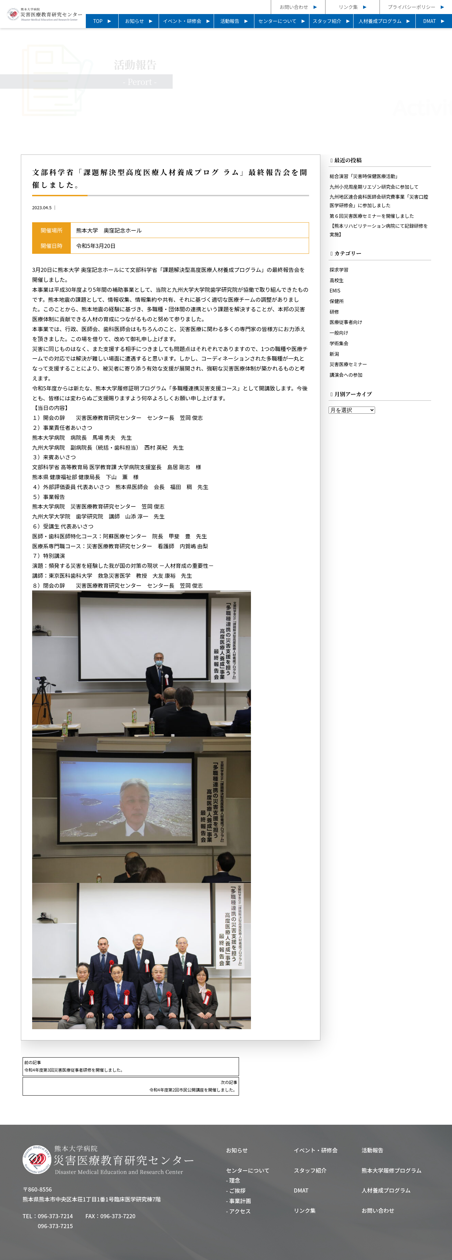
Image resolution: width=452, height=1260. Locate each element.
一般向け (339, 335)
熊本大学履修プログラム (392, 1151)
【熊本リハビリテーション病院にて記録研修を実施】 (379, 232)
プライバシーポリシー (412, 6)
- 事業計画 (238, 1181)
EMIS (335, 293)
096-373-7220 (118, 1196)
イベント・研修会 (182, 20)
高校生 (337, 282)
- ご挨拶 (235, 1171)
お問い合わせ (294, 6)
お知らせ (134, 20)
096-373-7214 (55, 1196)
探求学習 (339, 272)
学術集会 (339, 346)
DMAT (429, 20)
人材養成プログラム (380, 20)
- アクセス (238, 1192)
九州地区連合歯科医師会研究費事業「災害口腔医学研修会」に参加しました (379, 202)
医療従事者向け (347, 324)
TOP (98, 20)
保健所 (337, 304)
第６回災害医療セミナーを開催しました (374, 217)
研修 (335, 314)
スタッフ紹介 (327, 20)
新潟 (335, 356)
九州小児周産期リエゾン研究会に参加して (376, 187)
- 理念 (233, 1161)
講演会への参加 (347, 378)
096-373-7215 (55, 1206)
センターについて (277, 20)
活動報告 (229, 20)
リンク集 (348, 6)
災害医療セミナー (349, 367)
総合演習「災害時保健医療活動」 (366, 176)
